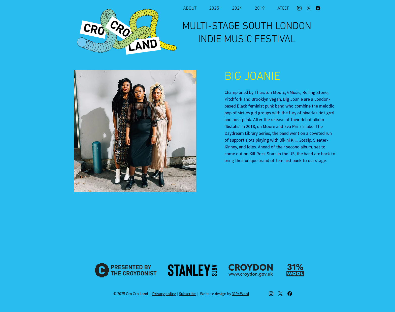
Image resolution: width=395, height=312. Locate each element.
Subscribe (187, 293)
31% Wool (240, 293)
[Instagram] (299, 8)
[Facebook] (318, 8)
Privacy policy (164, 293)
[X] (309, 8)
